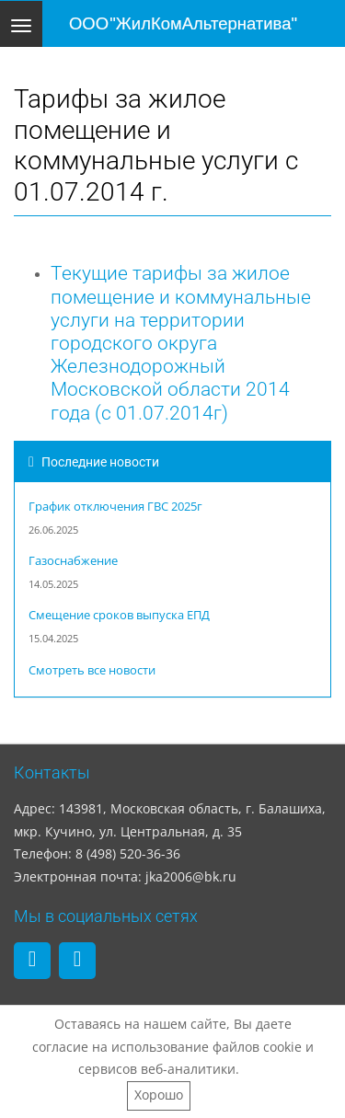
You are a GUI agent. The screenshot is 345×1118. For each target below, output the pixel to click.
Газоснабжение (73, 561)
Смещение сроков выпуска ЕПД (119, 615)
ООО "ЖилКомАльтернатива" (183, 23)
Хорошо (158, 1094)
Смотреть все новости (92, 670)
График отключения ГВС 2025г (115, 506)
